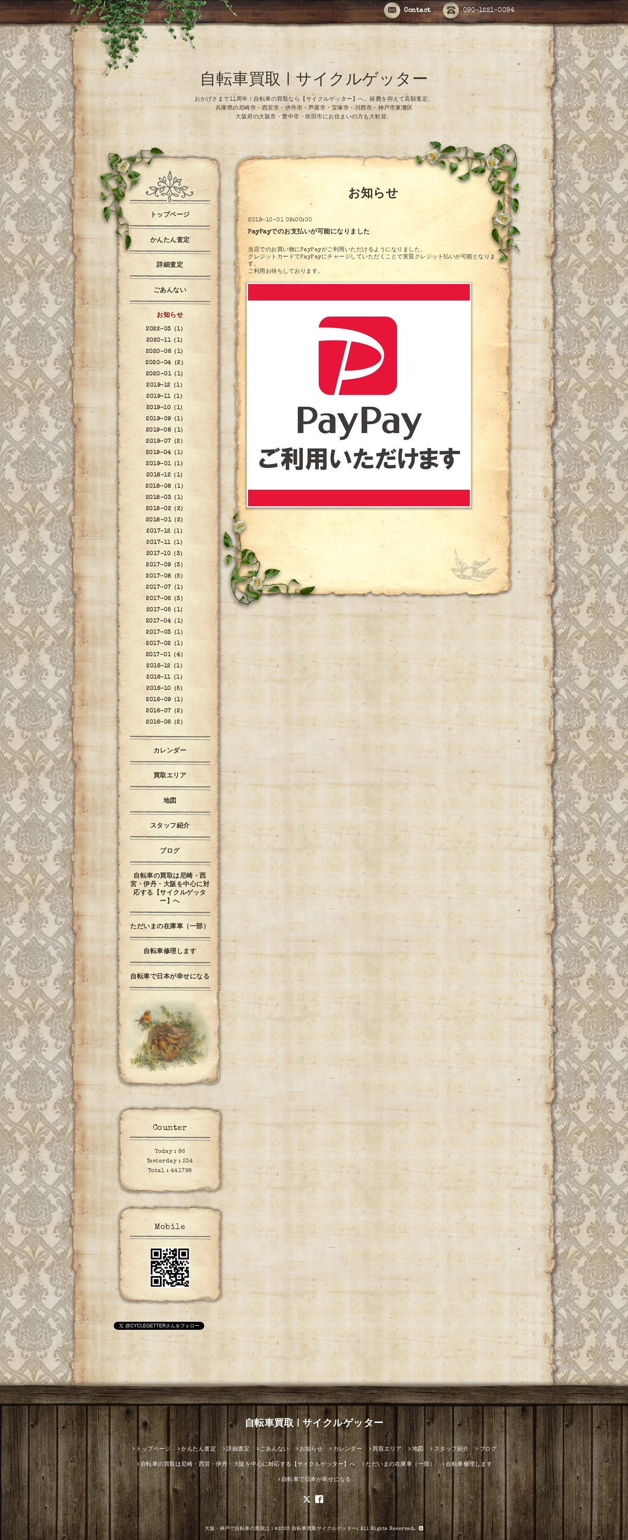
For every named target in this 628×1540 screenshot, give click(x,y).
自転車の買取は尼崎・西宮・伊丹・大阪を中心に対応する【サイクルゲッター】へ (169, 889)
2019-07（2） (166, 441)
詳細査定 (170, 265)
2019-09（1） (166, 419)
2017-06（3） (166, 599)
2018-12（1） (166, 475)
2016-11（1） (165, 677)
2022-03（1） (166, 329)
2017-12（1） (165, 531)
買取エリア (170, 776)
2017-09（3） (166, 565)
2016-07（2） (166, 711)
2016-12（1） (165, 666)
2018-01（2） (166, 520)
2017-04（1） (166, 621)
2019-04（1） (166, 453)
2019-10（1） (166, 408)
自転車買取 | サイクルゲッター (314, 81)
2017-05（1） (166, 610)
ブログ (170, 851)
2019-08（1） (166, 430)
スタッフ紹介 (170, 826)
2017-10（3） (166, 554)
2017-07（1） (166, 587)
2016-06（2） (166, 722)
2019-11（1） (165, 397)
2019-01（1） (166, 464)
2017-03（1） (166, 632)
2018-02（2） (166, 509)
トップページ (170, 215)
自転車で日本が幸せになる (169, 977)
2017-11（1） (165, 543)
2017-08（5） (166, 576)
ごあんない (170, 291)
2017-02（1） (166, 644)
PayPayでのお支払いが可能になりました (309, 232)
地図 (170, 801)
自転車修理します (169, 952)
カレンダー (170, 751)
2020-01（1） (166, 374)
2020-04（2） (165, 363)
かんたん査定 (170, 240)
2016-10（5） (165, 689)
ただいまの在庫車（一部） (169, 927)
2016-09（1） (166, 700)
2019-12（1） (165, 385)
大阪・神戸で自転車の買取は (237, 1529)
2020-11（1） (166, 340)
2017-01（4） (166, 655)
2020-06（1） (166, 352)
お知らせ (170, 315)
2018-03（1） (166, 498)
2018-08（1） (165, 486)
